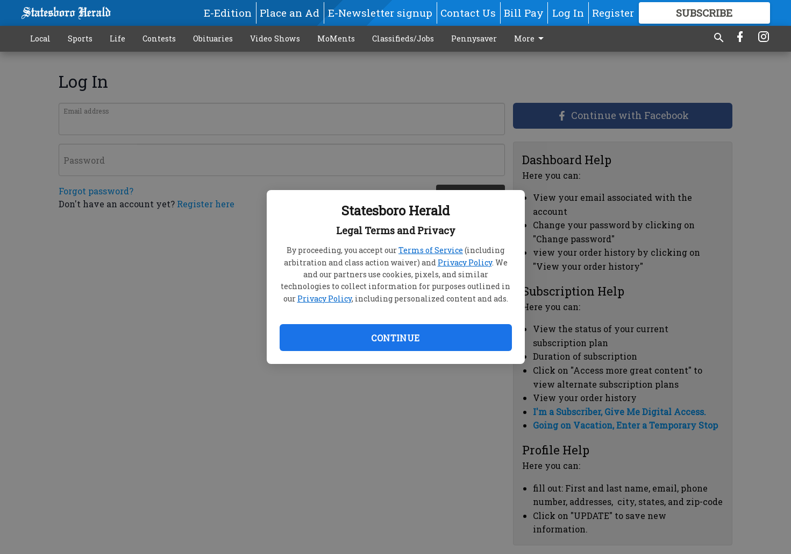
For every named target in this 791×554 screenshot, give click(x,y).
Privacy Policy (465, 262)
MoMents (336, 38)
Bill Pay (524, 12)
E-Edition (228, 12)
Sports (80, 38)
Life (117, 38)
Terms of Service (430, 250)
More (530, 39)
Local (40, 38)
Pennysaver (474, 38)
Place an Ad (289, 12)
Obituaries (213, 38)
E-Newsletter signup (380, 12)
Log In (568, 12)
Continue (395, 337)
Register (613, 12)
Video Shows (275, 38)
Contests (159, 38)
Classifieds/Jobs (403, 38)
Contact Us (468, 12)
